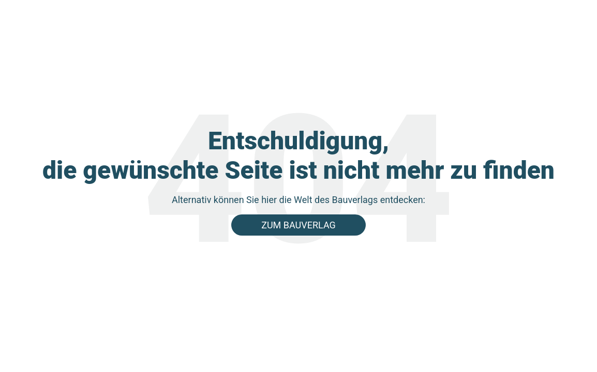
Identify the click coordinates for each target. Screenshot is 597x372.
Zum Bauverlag (298, 225)
